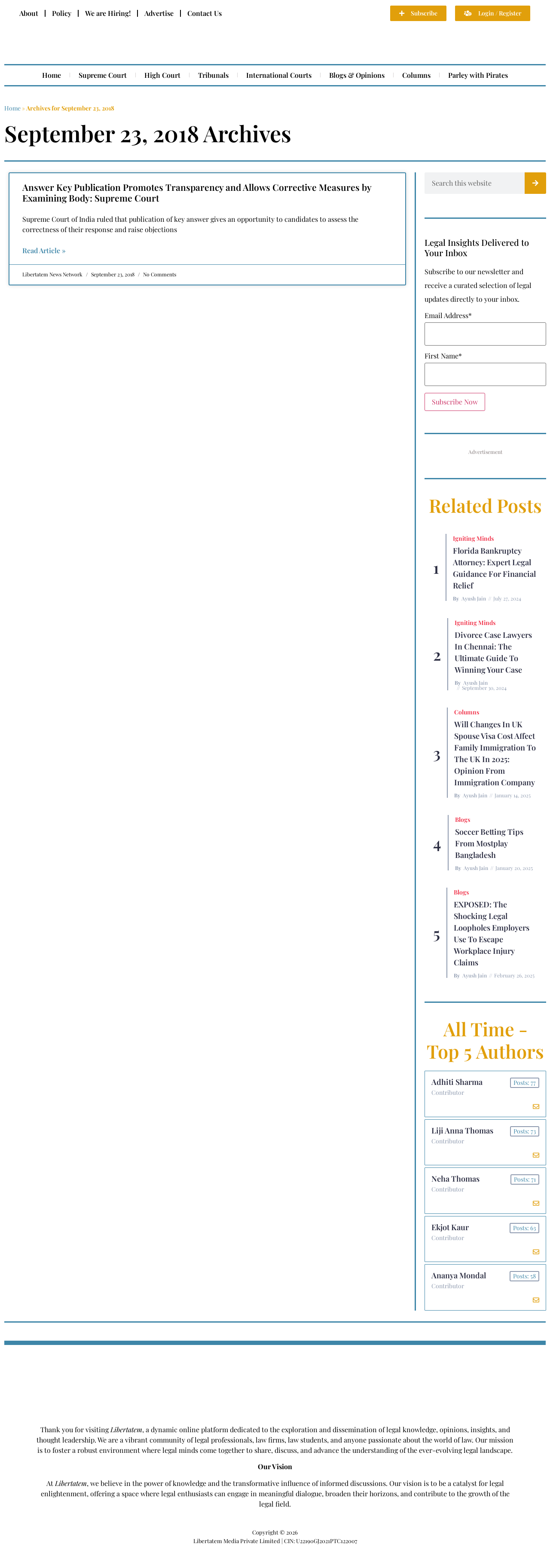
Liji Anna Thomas (462, 1130)
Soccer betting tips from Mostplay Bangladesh (489, 843)
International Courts (279, 75)
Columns (416, 75)
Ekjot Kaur (450, 1227)
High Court (162, 75)
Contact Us (204, 13)
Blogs (462, 819)
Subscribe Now (455, 401)
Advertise (159, 13)
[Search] (535, 183)
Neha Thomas (455, 1179)
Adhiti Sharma (457, 1082)
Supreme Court (103, 75)
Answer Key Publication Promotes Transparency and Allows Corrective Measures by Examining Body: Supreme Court (196, 192)
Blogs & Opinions (357, 75)
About (28, 13)
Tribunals (213, 75)
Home (51, 75)
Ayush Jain (473, 598)
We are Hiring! (108, 13)
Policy (61, 13)
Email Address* (448, 315)
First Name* (443, 355)
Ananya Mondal (458, 1276)
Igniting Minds (473, 538)
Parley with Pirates (478, 75)
